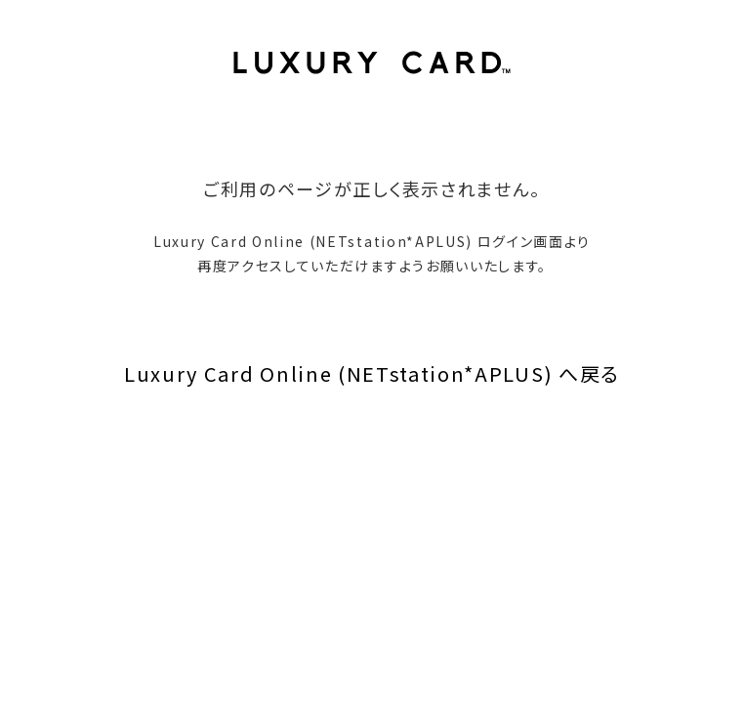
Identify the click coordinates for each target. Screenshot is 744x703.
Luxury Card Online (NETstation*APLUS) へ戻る (372, 373)
